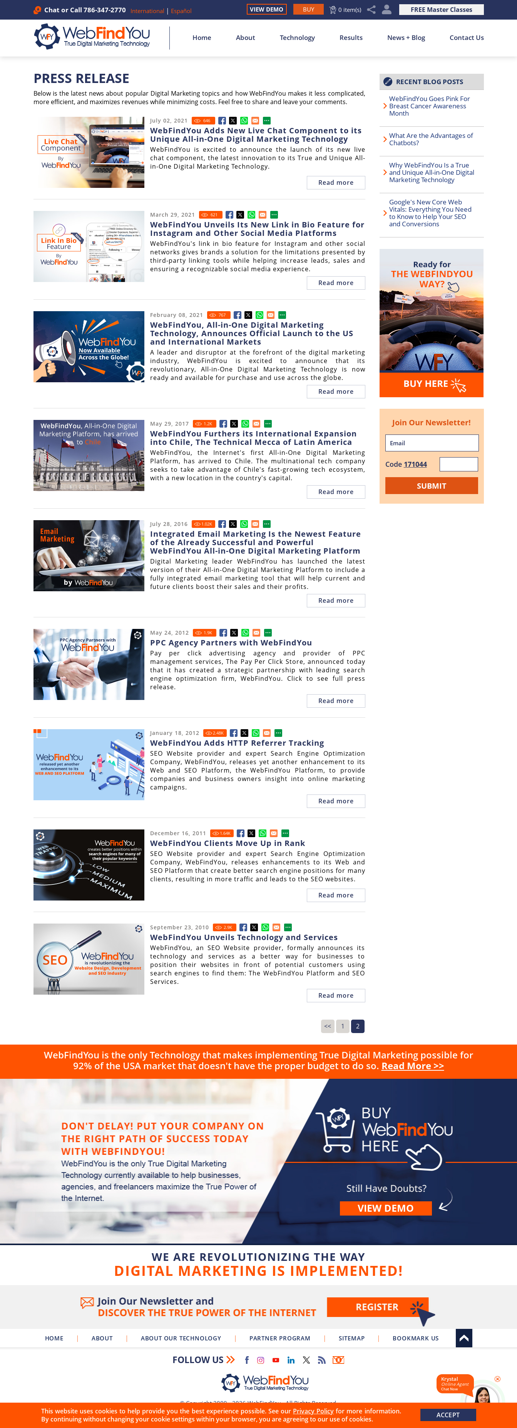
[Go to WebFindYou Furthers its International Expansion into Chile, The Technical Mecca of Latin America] (223, 424)
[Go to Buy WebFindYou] (308, 9)
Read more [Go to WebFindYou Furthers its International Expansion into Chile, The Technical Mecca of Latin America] (336, 492)
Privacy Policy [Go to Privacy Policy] (313, 1411)
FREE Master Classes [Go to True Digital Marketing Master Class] (441, 9)
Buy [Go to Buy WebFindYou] (258, 1180)
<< (327, 1026)
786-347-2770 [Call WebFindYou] (105, 9)
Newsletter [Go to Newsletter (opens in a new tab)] (338, 1360)
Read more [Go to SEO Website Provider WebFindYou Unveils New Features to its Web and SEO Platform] (336, 801)
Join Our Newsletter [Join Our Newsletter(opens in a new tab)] (258, 1307)
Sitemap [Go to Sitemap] (352, 1338)
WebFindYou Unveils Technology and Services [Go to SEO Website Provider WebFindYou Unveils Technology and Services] (244, 937)
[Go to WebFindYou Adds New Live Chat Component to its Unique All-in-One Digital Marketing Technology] (222, 120)
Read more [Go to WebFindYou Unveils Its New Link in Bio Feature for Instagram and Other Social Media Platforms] (336, 283)
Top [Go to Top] (464, 1338)
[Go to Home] (96, 36)
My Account (386, 9)
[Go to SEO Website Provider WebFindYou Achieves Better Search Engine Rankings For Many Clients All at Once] (240, 833)
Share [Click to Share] (371, 10)
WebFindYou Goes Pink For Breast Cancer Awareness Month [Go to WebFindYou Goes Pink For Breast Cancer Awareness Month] (429, 106)
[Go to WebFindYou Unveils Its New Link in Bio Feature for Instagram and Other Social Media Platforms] (229, 215)
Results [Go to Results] (351, 37)
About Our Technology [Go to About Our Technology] (181, 1338)
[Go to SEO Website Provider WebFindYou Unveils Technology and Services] (243, 927)
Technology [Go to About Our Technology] (297, 37)
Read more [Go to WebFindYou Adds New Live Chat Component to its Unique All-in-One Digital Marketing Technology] (336, 182)
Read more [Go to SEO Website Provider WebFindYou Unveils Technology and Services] (336, 995)
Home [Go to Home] (201, 37)
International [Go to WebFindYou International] (148, 11)
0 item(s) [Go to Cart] (349, 9)
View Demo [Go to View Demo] (266, 9)
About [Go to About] (245, 37)
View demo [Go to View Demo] (386, 1207)
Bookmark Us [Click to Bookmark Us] (416, 1338)
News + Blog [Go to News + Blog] (406, 37)
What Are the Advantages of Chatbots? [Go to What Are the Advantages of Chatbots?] (431, 139)
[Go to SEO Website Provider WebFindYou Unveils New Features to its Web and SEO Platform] (234, 733)
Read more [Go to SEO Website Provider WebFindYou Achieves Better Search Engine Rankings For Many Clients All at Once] (336, 895)
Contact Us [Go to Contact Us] (467, 37)
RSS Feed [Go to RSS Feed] (322, 1360)
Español (181, 11)
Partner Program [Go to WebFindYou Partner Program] (280, 1338)
